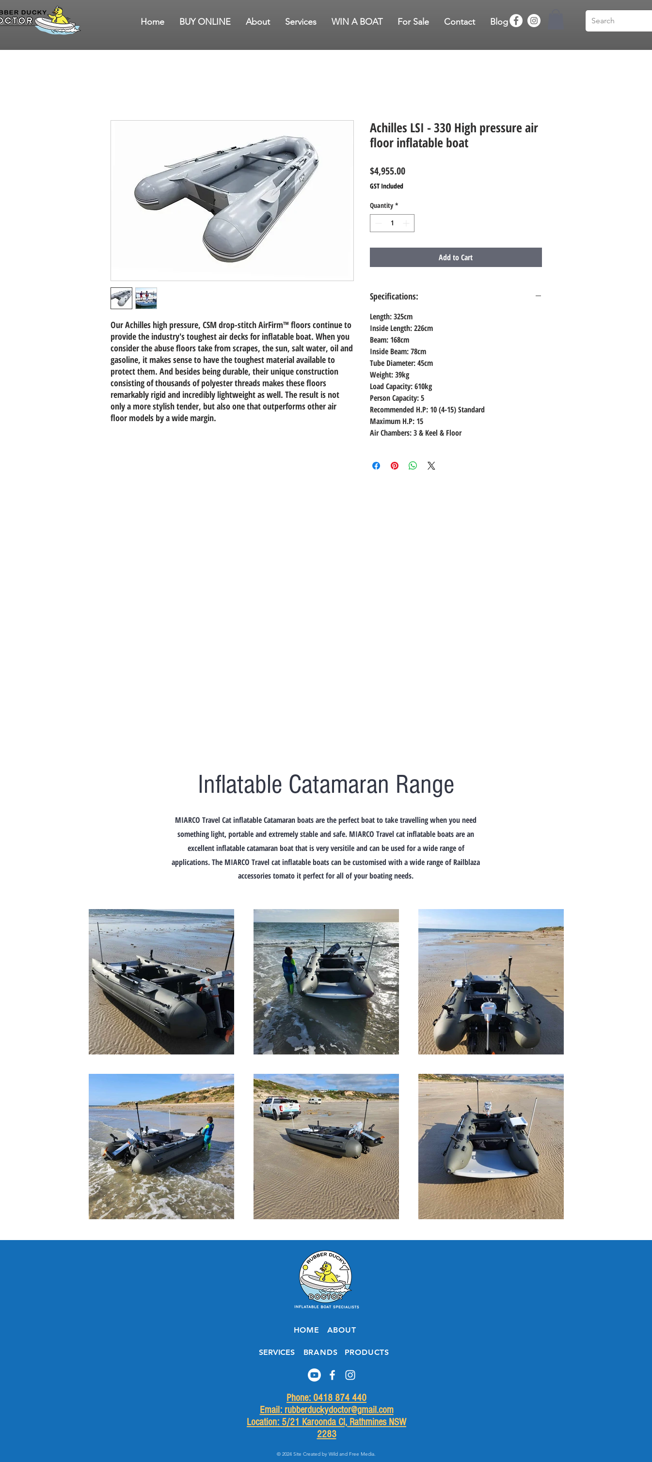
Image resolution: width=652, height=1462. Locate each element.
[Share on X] (431, 466)
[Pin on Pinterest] (394, 466)
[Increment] (407, 223)
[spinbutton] (392, 223)
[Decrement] (377, 223)
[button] (413, 22)
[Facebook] (516, 20)
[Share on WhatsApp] (413, 466)
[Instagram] (534, 20)
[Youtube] (314, 1375)
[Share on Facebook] (376, 466)
